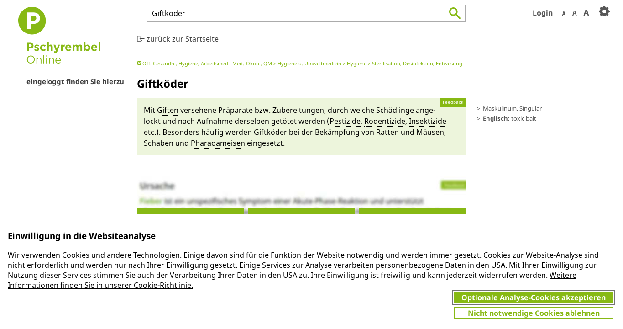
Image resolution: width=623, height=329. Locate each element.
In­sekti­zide (427, 121)
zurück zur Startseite (178, 39)
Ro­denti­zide (384, 121)
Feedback (453, 102)
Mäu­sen (430, 132)
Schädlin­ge (395, 110)
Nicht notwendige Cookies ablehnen (534, 313)
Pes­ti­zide (345, 121)
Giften (167, 110)
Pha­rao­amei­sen (218, 143)
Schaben (158, 143)
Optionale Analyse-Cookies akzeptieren (533, 297)
